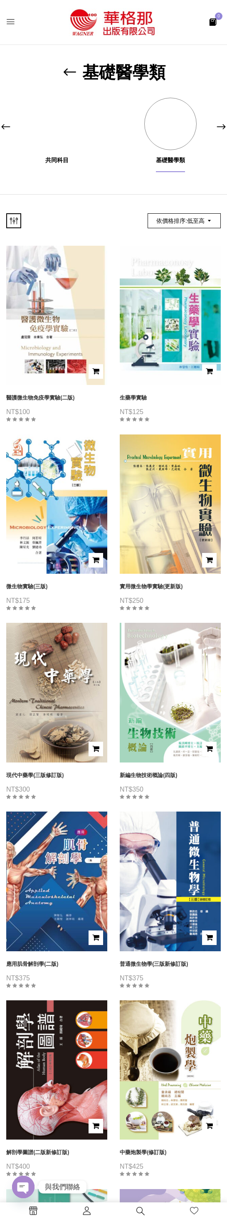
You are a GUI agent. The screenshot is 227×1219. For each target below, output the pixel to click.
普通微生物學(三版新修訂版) (154, 964)
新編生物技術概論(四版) (149, 775)
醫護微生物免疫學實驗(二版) (40, 398)
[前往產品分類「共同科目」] (57, 124)
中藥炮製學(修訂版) (143, 1152)
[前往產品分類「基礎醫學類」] (170, 124)
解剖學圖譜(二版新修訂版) (37, 1152)
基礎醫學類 (170, 160)
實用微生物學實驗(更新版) (151, 586)
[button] (213, 21)
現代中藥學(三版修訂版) (35, 775)
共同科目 (57, 160)
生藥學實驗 (133, 398)
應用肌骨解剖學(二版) (32, 964)
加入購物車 (96, 371)
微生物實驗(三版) (27, 586)
